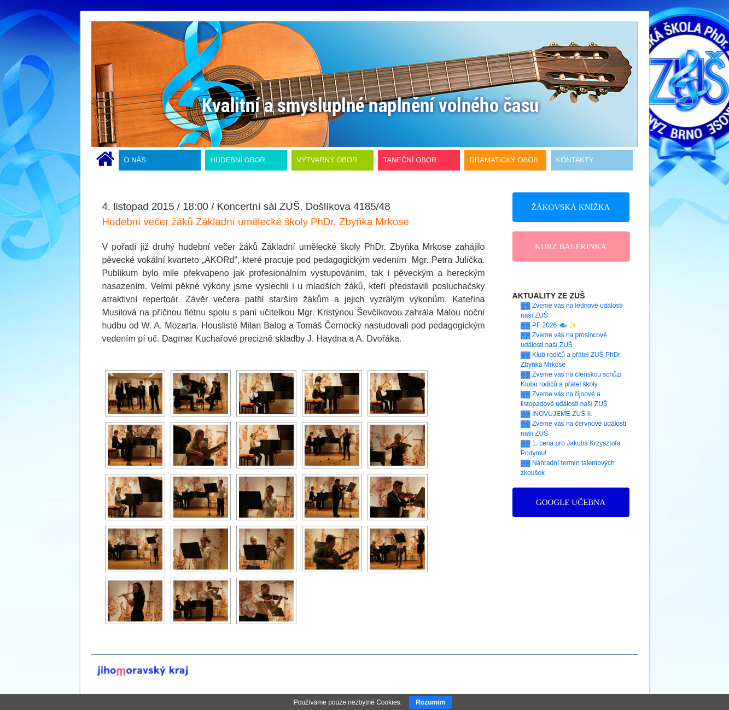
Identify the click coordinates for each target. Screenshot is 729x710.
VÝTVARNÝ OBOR (327, 160)
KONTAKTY (575, 160)
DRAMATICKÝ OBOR (504, 160)
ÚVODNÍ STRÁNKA (105, 160)
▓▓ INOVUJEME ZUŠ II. (557, 414)
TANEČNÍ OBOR (410, 160)
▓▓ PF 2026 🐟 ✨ (549, 325)
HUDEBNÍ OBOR (238, 160)
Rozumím (430, 702)
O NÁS (135, 160)
